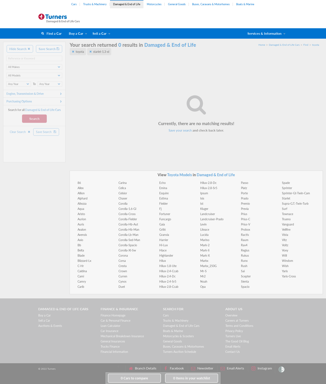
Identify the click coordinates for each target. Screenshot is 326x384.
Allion (81, 193)
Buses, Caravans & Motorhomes (211, 4)
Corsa (122, 260)
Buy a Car (76, 33)
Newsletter (202, 368)
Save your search (180, 130)
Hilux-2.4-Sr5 (167, 281)
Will (284, 255)
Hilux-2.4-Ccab (168, 271)
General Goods (177, 4)
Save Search (49, 49)
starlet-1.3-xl (101, 51)
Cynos (122, 281)
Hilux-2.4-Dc (167, 276)
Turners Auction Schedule (179, 351)
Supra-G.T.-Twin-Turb (295, 203)
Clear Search (20, 132)
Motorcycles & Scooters (178, 336)
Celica (122, 188)
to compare (134, 378)
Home (261, 44)
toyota (315, 44)
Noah (203, 281)
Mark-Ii (204, 250)
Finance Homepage (113, 315)
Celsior (123, 193)
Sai (243, 271)
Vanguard (288, 224)
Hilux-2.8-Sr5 (208, 188)
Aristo (81, 214)
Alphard (83, 198)
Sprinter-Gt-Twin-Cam (296, 193)
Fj (160, 208)
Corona (123, 255)
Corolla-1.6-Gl (127, 208)
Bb (79, 245)
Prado (244, 198)
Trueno (286, 219)
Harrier (163, 240)
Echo (162, 183)
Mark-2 (205, 245)
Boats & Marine (245, 4)
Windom (287, 260)
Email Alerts (232, 346)
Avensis (82, 234)
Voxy (285, 250)
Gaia (162, 224)
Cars (74, 4)
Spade (286, 183)
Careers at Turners (237, 320)
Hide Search (19, 49)
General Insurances (113, 341)
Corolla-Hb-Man (129, 229)
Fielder (163, 203)
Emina (163, 188)
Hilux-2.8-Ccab (168, 286)
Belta (81, 250)
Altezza (82, 203)
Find (305, 44)
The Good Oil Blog (237, 341)
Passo (244, 183)
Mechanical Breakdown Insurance (122, 336)
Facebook (174, 368)
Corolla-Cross (127, 214)
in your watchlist (191, 378)
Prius (244, 214)
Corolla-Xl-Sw (127, 250)
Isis (202, 198)
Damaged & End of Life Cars (284, 44)
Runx (244, 260)
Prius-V (245, 224)
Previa (245, 208)
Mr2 (203, 276)
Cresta (123, 266)
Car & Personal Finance (115, 320)
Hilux (162, 260)
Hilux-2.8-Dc (208, 183)
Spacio (245, 286)
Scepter (246, 276)
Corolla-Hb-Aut (128, 224)
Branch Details (142, 368)
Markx (204, 260)
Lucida (204, 234)
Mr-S (203, 271)
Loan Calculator (110, 325)
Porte (244, 193)
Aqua (81, 208)
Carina (123, 183)
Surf (284, 208)
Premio (245, 203)
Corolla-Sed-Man (129, 240)
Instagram (261, 368)
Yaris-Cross (289, 276)
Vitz (284, 240)
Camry (82, 281)
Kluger (204, 208)
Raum (244, 240)
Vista (285, 234)
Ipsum (204, 193)
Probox (245, 229)
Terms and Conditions (239, 325)
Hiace (163, 250)
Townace (287, 214)
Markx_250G (208, 266)
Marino (204, 240)
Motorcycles (154, 4)
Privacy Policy (234, 331)
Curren (123, 276)
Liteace (204, 229)
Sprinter (287, 188)
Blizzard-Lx (84, 260)
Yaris (285, 271)
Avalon (82, 229)
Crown (123, 271)
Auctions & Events (50, 325)
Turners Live (233, 336)
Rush (244, 266)
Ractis (245, 234)
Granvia (164, 234)
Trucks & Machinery (95, 4)
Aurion (82, 219)
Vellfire (286, 229)
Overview (231, 315)
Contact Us (232, 351)
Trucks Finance (110, 346)
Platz (244, 188)
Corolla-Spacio (128, 245)
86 (79, 183)
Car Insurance (109, 331)
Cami (81, 276)
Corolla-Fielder (128, 219)
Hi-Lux (163, 245)
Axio (80, 240)
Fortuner (164, 214)
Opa (203, 286)
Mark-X (205, 255)
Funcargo (165, 219)
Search (34, 119)
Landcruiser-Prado (212, 219)
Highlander (166, 255)
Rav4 (244, 245)
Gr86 (162, 229)
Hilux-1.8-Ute (168, 266)
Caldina (82, 271)
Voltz (285, 245)
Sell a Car (99, 33)
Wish (285, 266)
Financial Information (114, 351)
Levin (203, 224)
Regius (245, 250)
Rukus (245, 255)
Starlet (286, 198)
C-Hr (81, 266)
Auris (81, 224)
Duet (122, 286)
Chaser (123, 198)
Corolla (123, 203)
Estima (163, 198)
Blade (81, 255)
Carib (81, 286)
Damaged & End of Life (126, 4)
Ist (201, 203)
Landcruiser (207, 214)
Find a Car (54, 33)
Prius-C (245, 219)
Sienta (245, 281)
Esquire (164, 193)
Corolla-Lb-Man (128, 234)
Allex (81, 188)
